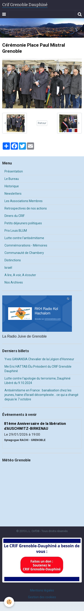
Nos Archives (13, 282)
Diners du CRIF (14, 216)
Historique (11, 186)
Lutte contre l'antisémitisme (24, 238)
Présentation (13, 171)
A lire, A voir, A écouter (20, 275)
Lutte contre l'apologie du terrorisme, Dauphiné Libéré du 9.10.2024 (37, 381)
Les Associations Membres (23, 201)
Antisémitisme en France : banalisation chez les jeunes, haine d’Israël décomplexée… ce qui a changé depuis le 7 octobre (41, 394)
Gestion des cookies (42, 597)
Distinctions (12, 260)
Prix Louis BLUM (15, 230)
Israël (8, 267)
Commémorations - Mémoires (25, 245)
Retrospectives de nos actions (25, 208)
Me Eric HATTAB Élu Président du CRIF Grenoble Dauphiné (37, 369)
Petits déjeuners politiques (23, 223)
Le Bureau (11, 179)
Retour (42, 123)
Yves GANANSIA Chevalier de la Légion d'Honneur (39, 359)
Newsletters (13, 193)
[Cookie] (9, 602)
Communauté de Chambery (24, 253)
